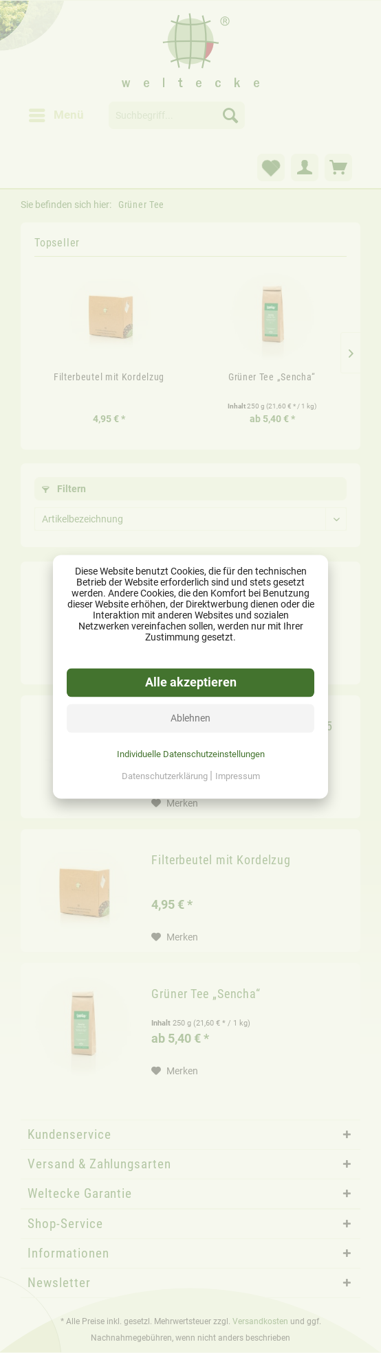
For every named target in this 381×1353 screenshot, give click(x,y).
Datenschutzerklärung (166, 776)
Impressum (237, 776)
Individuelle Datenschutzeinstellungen (191, 754)
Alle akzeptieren (191, 682)
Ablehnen (190, 718)
